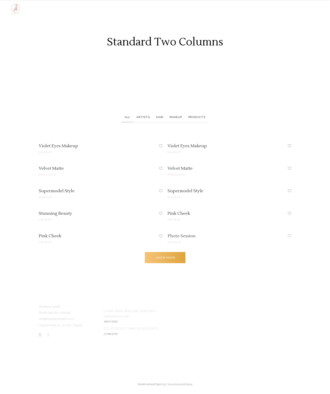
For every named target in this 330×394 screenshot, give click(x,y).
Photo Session (195, 236)
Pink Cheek (181, 213)
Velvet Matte (51, 168)
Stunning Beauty (55, 213)
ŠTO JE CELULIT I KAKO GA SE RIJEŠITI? (131, 328)
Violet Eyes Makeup (58, 146)
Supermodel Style (57, 191)
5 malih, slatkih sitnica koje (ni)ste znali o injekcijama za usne (130, 313)
